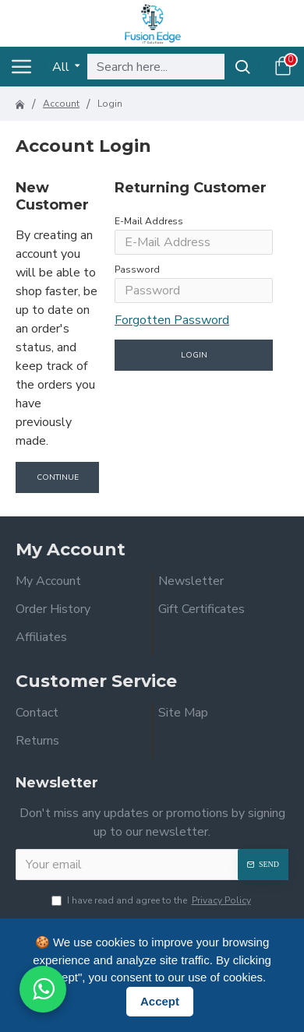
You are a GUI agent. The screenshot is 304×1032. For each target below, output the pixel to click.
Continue (58, 477)
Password (137, 269)
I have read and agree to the (152, 900)
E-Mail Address (149, 221)
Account (61, 103)
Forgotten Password (172, 320)
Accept (159, 1001)
